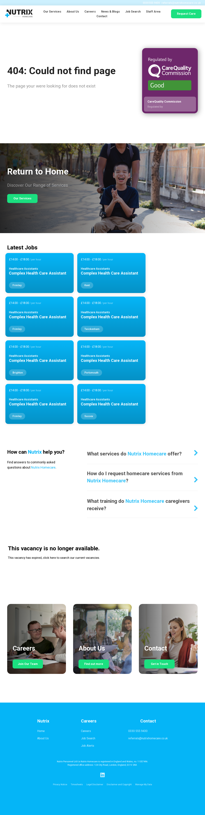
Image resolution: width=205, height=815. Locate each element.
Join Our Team (28, 664)
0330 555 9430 (148, 2)
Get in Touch (159, 664)
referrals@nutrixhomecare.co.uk (178, 2)
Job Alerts (87, 745)
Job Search (133, 12)
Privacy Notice (60, 784)
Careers (90, 12)
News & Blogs (110, 12)
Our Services (52, 12)
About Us (73, 12)
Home (41, 731)
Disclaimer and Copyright (119, 784)
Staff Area (153, 12)
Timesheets (77, 784)
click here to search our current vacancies (71, 557)
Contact (101, 16)
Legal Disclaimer (94, 784)
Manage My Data (143, 784)
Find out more (93, 664)
